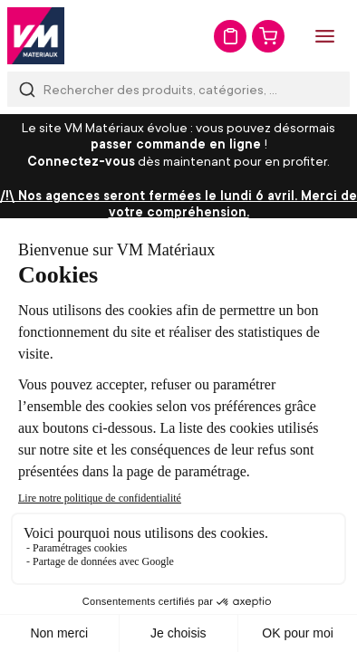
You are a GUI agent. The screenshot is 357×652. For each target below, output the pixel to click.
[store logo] (35, 35)
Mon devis (230, 36)
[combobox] (178, 89)
